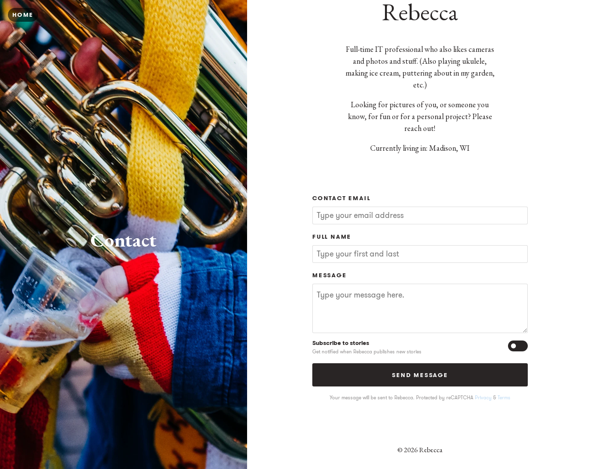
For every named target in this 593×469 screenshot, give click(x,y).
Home (23, 14)
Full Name (331, 236)
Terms (504, 397)
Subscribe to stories (340, 343)
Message (329, 275)
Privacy (483, 397)
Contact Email (341, 198)
